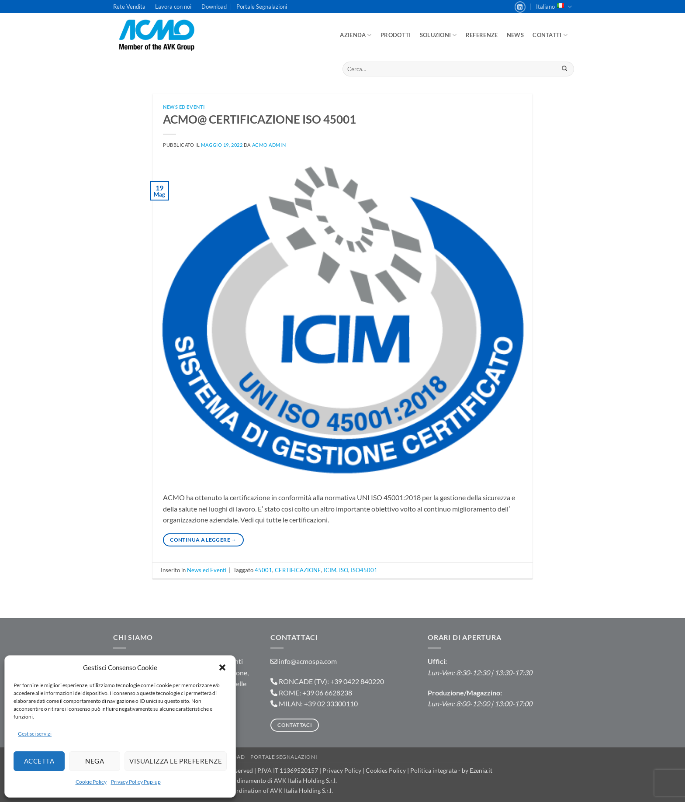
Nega (94, 761)
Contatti (550, 35)
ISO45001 (364, 570)
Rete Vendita (129, 6)
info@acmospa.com (308, 661)
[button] (222, 667)
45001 (263, 570)
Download (214, 6)
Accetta (39, 761)
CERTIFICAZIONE (298, 570)
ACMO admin (269, 145)
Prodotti (396, 34)
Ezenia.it (481, 770)
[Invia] (564, 69)
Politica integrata (433, 770)
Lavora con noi (173, 6)
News (515, 34)
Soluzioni (438, 35)
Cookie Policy (91, 781)
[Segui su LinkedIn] (520, 7)
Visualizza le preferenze (175, 761)
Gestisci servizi (35, 733)
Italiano (554, 7)
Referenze (482, 34)
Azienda (355, 35)
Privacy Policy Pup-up (136, 781)
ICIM (330, 570)
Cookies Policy (386, 770)
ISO (343, 570)
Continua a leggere (203, 540)
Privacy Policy (341, 770)
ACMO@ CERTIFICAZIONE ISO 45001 (259, 119)
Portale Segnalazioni (261, 6)
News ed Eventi (184, 107)
